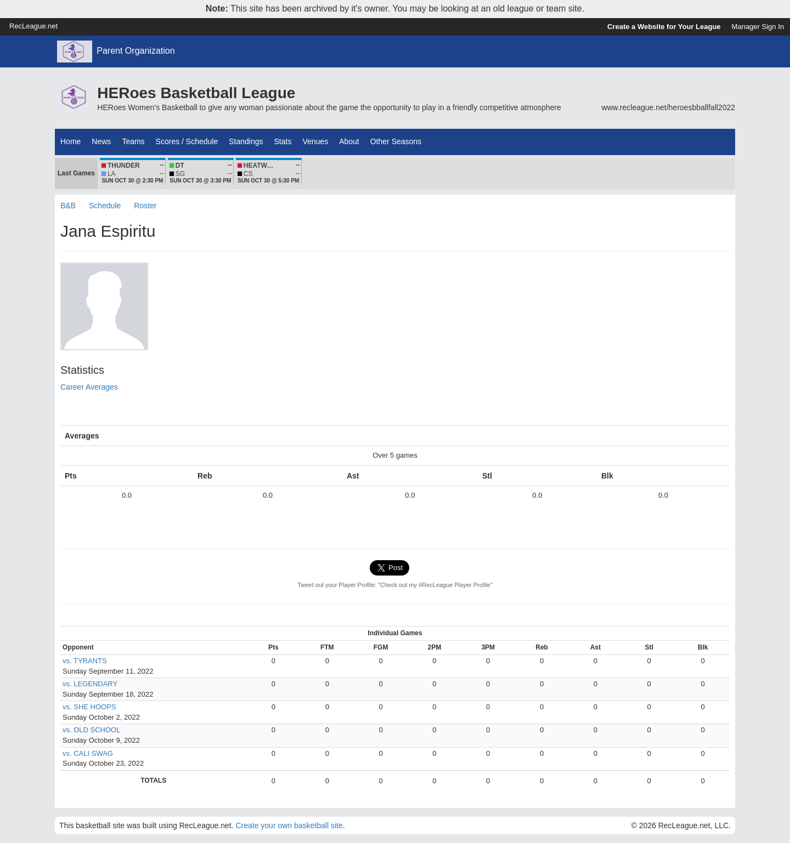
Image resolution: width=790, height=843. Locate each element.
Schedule (105, 205)
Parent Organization (135, 50)
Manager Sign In (758, 26)
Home (70, 141)
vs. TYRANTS (85, 661)
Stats (283, 141)
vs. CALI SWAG (88, 753)
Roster (145, 205)
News (101, 141)
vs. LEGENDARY (90, 684)
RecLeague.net (33, 26)
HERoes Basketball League (196, 92)
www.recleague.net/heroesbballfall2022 (668, 107)
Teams (133, 141)
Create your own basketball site (288, 825)
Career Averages (89, 387)
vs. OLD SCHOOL (91, 730)
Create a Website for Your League (664, 26)
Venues (315, 141)
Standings (246, 141)
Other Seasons (395, 141)
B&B (68, 205)
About (349, 141)
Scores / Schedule (187, 141)
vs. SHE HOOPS (89, 707)
